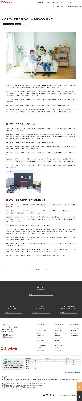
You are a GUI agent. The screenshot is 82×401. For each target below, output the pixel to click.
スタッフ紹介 (58, 343)
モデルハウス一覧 (74, 328)
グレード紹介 (40, 340)
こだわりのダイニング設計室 (44, 343)
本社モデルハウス (74, 330)
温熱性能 (47, 3)
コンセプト (39, 328)
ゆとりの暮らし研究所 (42, 345)
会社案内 (57, 340)
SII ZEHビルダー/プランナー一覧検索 (73, 372)
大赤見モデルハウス (75, 335)
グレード (63, 3)
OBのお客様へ (58, 345)
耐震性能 (55, 3)
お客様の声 (57, 335)
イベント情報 (58, 328)
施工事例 (40, 3)
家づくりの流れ (40, 350)
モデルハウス (72, 3)
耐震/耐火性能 (40, 335)
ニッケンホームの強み (42, 330)
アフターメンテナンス (42, 338)
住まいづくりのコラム (60, 333)
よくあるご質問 (58, 338)
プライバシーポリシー (59, 350)
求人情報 (57, 348)
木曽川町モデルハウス (75, 333)
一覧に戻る (36, 270)
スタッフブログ (58, 330)
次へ (48, 269)
